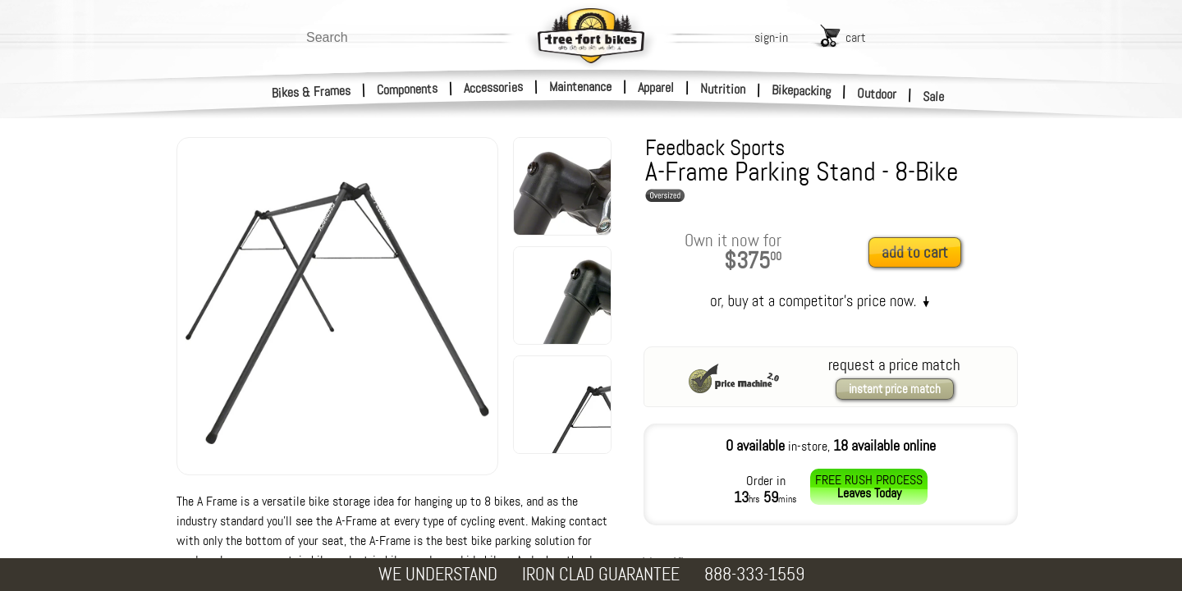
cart (855, 37)
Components (407, 89)
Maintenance (580, 86)
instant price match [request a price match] (895, 389)
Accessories (493, 87)
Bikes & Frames (311, 92)
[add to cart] (919, 253)
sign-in (771, 37)
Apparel (656, 87)
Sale (934, 97)
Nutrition (722, 89)
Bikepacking (802, 90)
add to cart (915, 252)
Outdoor (877, 94)
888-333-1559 (754, 574)
